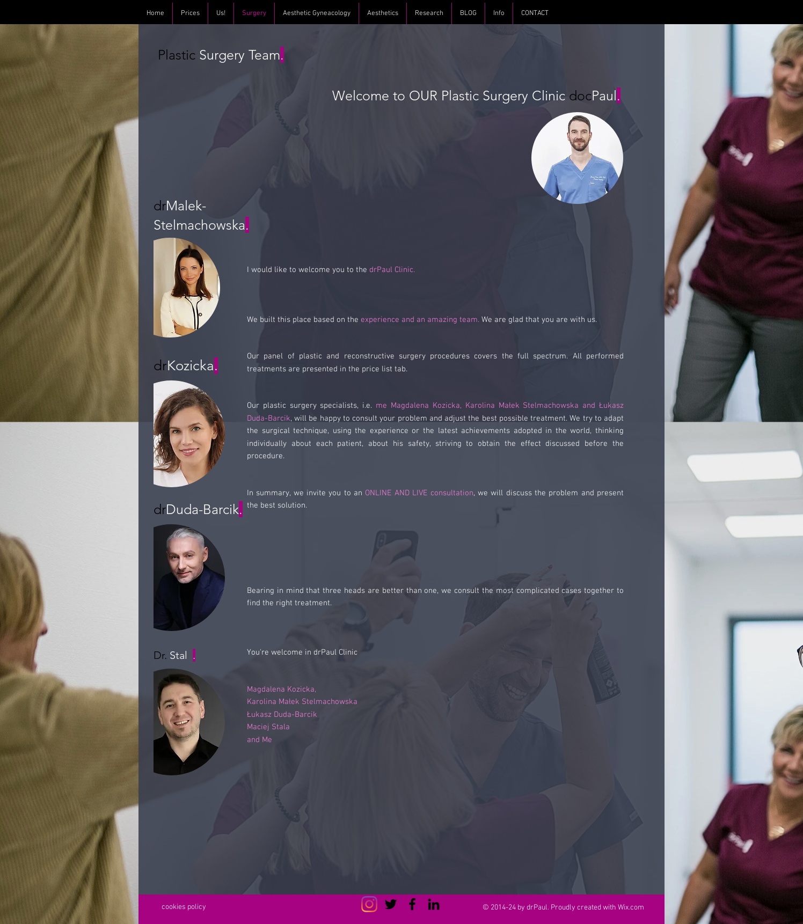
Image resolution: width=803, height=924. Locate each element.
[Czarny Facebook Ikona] (412, 904)
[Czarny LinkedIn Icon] (434, 904)
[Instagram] (369, 904)
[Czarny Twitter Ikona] (391, 904)
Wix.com (631, 907)
